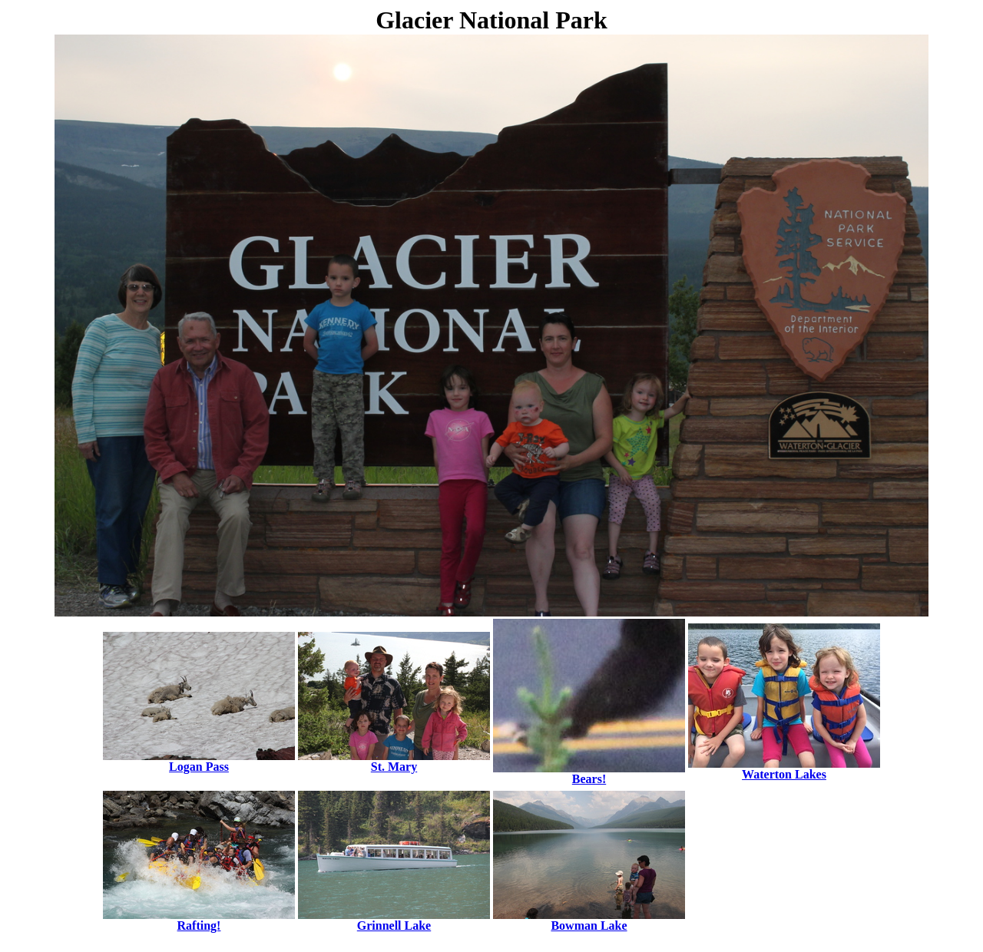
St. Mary (394, 761)
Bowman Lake (589, 920)
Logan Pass (199, 761)
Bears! (589, 773)
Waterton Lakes (784, 769)
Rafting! (199, 920)
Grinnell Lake (394, 920)
